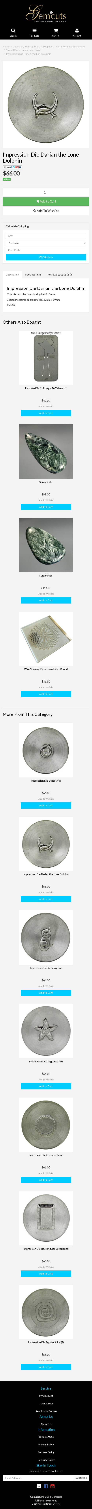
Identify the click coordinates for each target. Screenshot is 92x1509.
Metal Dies (12, 50)
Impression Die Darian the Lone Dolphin (28, 53)
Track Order (46, 1403)
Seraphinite (45, 482)
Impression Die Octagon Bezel (46, 1155)
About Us (46, 1424)
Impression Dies (31, 50)
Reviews (60, 274)
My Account (46, 1395)
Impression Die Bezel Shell (46, 780)
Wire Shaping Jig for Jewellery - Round (46, 669)
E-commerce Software (42, 1504)
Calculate (46, 257)
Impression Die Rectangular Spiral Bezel (46, 1248)
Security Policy (46, 1459)
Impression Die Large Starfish (46, 1061)
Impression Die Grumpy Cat (46, 967)
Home (6, 46)
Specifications (33, 274)
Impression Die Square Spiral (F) (46, 1342)
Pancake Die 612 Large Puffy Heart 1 (46, 388)
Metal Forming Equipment (70, 46)
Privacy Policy (46, 1444)
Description (12, 274)
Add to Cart (46, 201)
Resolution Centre (46, 1411)
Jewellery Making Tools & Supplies (32, 46)
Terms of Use (46, 1436)
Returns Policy (46, 1452)
